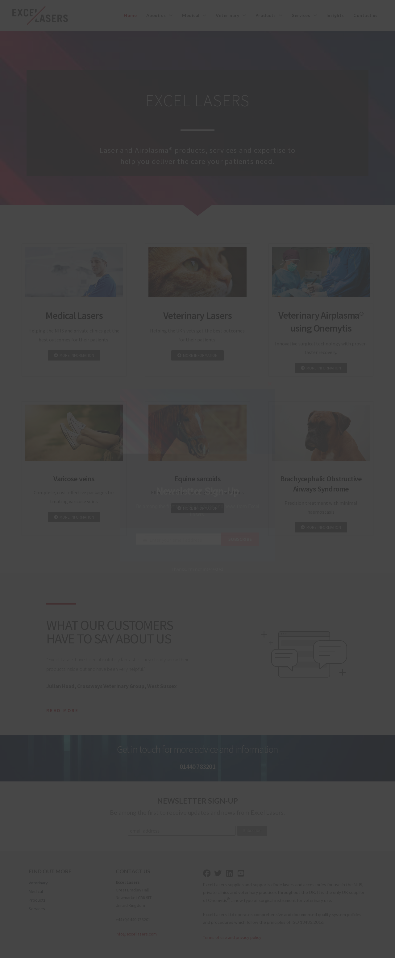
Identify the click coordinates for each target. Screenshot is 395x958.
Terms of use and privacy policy (232, 937)
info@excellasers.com (136, 934)
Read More (62, 710)
